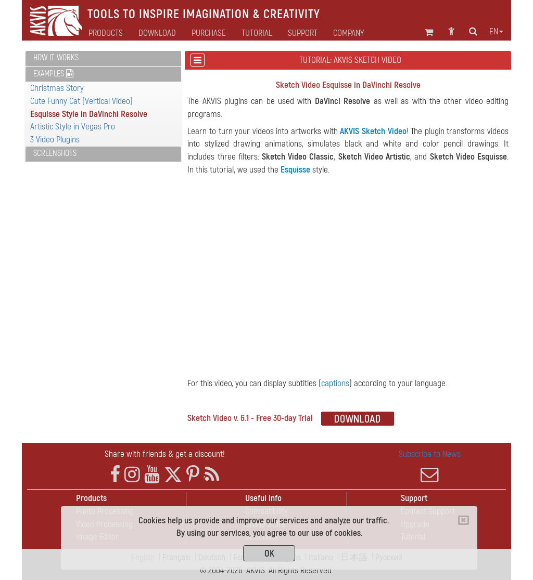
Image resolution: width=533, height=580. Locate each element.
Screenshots (55, 153)
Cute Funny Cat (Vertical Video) (81, 101)
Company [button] (348, 33)
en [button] (496, 32)
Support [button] (303, 33)
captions (335, 383)
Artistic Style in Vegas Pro (72, 126)
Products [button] (105, 33)
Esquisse (295, 169)
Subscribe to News (430, 466)
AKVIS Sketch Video (373, 131)
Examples (53, 74)
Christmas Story (57, 88)
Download (157, 33)
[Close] (463, 520)
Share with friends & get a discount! (165, 454)
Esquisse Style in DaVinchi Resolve (88, 114)
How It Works (56, 57)
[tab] (103, 58)
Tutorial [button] (257, 33)
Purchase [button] (209, 33)
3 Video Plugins (55, 139)
